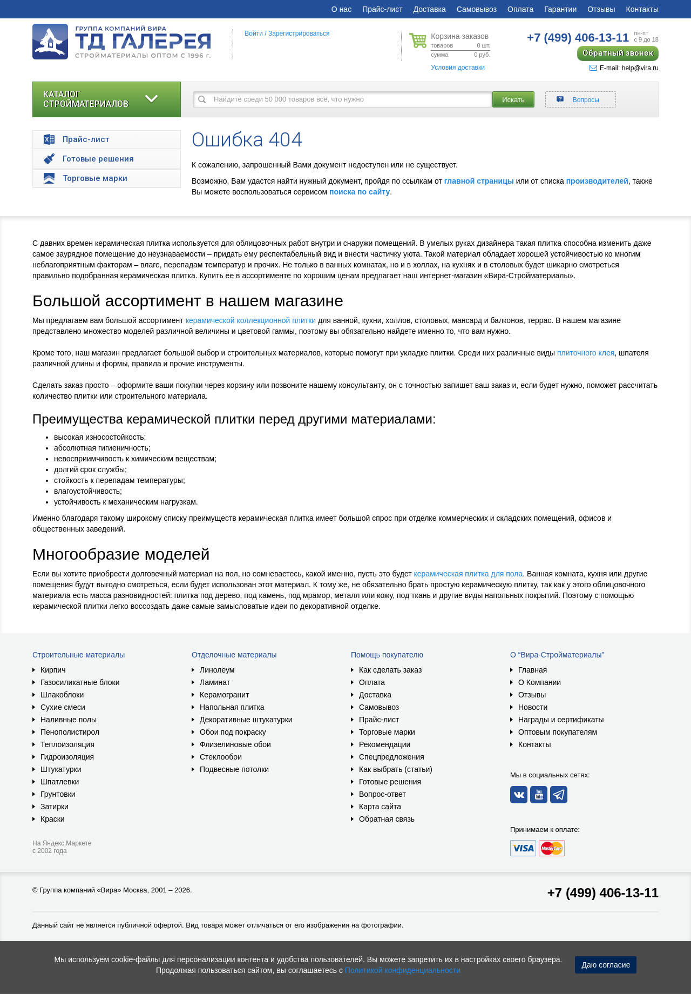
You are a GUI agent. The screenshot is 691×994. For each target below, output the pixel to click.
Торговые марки (387, 732)
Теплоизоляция (67, 744)
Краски (52, 819)
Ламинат (215, 682)
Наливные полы (68, 719)
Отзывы (601, 9)
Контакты (642, 9)
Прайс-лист (382, 9)
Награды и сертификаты (561, 719)
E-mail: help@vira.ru (624, 68)
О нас (341, 9)
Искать (513, 100)
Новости (532, 707)
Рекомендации (384, 744)
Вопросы (586, 100)
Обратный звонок (617, 53)
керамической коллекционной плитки (251, 320)
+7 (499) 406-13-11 (603, 892)
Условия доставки (458, 67)
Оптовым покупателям (557, 732)
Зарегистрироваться (298, 33)
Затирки (54, 806)
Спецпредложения (391, 757)
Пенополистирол (69, 732)
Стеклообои (221, 757)
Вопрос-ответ (382, 794)
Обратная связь (387, 819)
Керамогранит (224, 694)
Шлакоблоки (62, 694)
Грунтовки (58, 794)
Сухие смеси (62, 707)
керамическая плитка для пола (468, 573)
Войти (254, 33)
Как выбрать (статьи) (395, 769)
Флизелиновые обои (235, 744)
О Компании (539, 682)
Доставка (430, 9)
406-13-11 (578, 37)
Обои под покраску (233, 732)
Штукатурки (60, 769)
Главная (532, 670)
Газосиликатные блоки (80, 682)
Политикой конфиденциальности (402, 970)
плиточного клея (585, 352)
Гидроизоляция (67, 757)
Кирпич (52, 670)
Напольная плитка (232, 707)
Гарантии (560, 9)
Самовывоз (477, 9)
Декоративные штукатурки (246, 719)
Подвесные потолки (234, 769)
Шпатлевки (59, 781)
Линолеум (217, 670)
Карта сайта (380, 806)
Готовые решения (390, 781)
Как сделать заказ (390, 670)
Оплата (520, 9)
